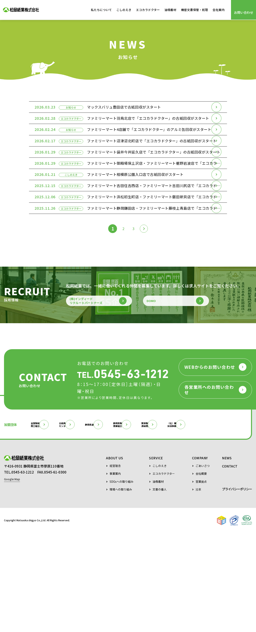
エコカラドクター (148, 10)
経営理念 (115, 565)
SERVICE (156, 557)
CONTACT (230, 565)
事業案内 (115, 573)
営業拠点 (201, 581)
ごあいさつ (203, 565)
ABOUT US (114, 557)
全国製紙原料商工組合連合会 (45, 510)
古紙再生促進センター (85, 510)
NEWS (227, 557)
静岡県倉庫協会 (126, 510)
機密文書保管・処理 (194, 10)
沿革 (198, 589)
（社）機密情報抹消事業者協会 (21, 523)
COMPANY (200, 557)
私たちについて (101, 10)
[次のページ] (145, 305)
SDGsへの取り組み (121, 581)
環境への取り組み (121, 589)
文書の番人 (160, 589)
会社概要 (201, 573)
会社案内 (219, 10)
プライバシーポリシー (237, 588)
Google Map (12, 581)
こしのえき (123, 10)
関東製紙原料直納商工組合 (208, 510)
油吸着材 (170, 10)
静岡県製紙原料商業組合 (168, 510)
